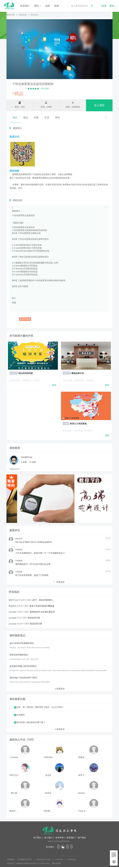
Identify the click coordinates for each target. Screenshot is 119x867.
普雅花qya (82, 757)
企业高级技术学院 (43, 859)
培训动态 (23, 15)
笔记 (25, 117)
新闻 (56, 6)
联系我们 (25, 6)
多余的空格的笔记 (18, 655)
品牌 (47, 6)
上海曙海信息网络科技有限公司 (27, 863)
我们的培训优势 (25, 373)
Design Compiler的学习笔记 (23, 677)
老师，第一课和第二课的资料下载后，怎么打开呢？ (40, 707)
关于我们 (37, 837)
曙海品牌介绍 (77, 373)
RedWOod (26, 457)
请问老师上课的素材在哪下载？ (30, 722)
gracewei (18, 539)
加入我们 (48, 837)
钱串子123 (13, 600)
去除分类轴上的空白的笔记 (22, 666)
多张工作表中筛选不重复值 (41, 606)
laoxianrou (82, 793)
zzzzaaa (12, 612)
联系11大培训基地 (78, 423)
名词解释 (20, 715)
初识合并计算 (34, 618)
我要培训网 (56, 863)
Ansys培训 (59, 859)
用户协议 (82, 837)
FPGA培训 (71, 859)
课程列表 (10, 15)
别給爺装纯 (48, 811)
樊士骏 (14, 793)
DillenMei (48, 757)
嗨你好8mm (14, 811)
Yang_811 (82, 811)
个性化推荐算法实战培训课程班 (33, 84)
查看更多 (59, 582)
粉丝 (32, 462)
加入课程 (99, 105)
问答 (36, 117)
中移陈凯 (18, 550)
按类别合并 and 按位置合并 (42, 612)
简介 (15, 117)
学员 (46, 117)
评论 (57, 117)
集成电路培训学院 (25, 859)
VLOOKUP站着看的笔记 (21, 643)
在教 (24, 462)
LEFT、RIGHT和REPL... (43, 600)
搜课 (104, 6)
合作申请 (59, 837)
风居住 (48, 793)
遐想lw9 (12, 606)
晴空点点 (14, 775)
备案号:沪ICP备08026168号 (59, 841)
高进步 (48, 775)
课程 (37, 6)
